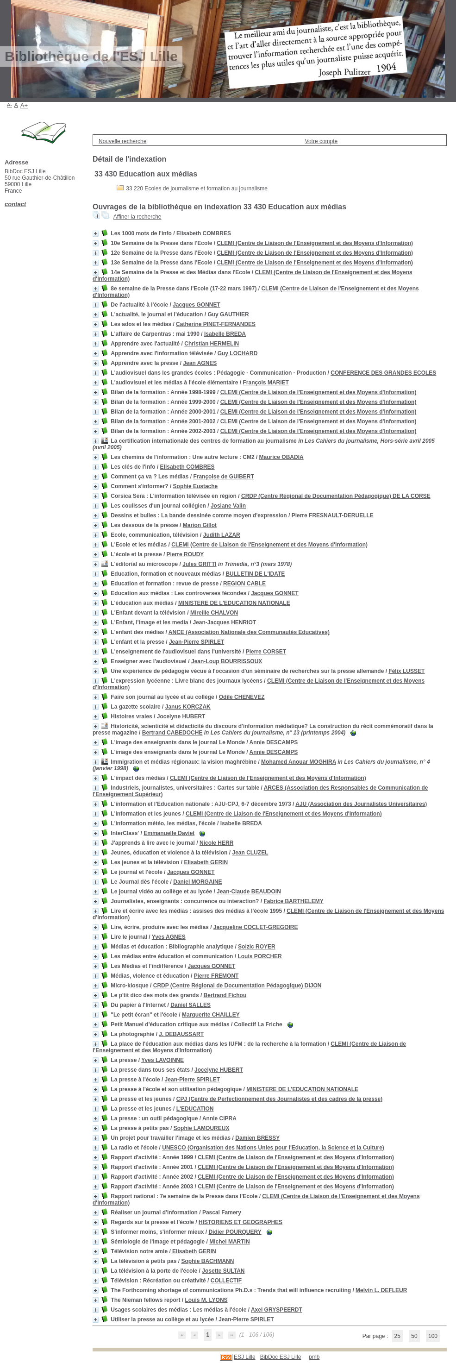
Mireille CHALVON (214, 612)
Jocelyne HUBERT (181, 716)
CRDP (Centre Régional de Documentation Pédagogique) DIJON (237, 985)
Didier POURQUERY (234, 1232)
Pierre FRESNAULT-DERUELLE (333, 515)
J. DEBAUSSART (181, 1034)
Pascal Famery (221, 1212)
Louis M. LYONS (206, 1300)
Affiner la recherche (137, 217)
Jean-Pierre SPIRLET (196, 642)
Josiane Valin (228, 505)
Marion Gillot (200, 525)
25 (397, 1336)
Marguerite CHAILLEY (211, 1014)
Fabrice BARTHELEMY (293, 901)
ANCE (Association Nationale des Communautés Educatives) (249, 632)
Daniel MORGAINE (197, 882)
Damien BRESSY (257, 1138)
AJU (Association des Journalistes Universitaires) (361, 804)
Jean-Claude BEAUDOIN (249, 891)
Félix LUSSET (406, 671)
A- (9, 104)
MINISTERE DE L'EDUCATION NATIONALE (234, 603)
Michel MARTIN (229, 1241)
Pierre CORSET (266, 651)
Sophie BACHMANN (207, 1261)
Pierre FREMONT (216, 976)
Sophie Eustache (195, 486)
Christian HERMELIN (211, 343)
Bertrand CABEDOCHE (172, 732)
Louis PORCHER (259, 956)
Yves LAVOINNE (162, 1060)
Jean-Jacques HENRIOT (224, 622)
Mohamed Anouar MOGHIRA (298, 762)
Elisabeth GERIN (206, 862)
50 (414, 1336)
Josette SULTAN (223, 1271)
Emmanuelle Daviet (169, 833)
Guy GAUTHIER (228, 314)
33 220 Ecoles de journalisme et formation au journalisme (192, 188)
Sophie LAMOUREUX (202, 1128)
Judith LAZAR (221, 535)
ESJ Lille (245, 1357)
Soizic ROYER (256, 946)
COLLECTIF (226, 1280)
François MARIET (266, 382)
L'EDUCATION (195, 1108)
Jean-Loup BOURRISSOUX (226, 661)
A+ (24, 105)
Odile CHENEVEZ (242, 697)
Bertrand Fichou (225, 995)
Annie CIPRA (219, 1118)
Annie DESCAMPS (274, 742)
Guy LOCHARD (238, 353)
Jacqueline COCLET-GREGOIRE (255, 927)
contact (15, 204)
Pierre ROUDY (185, 554)
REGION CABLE (244, 583)
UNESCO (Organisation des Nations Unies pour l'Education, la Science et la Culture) (273, 1147)
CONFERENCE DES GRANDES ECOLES (383, 373)
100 (432, 1336)
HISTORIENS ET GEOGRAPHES (240, 1222)
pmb (314, 1357)
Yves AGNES (169, 937)
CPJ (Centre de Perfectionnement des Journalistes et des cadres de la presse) (279, 1099)
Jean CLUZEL (250, 852)
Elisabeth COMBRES (203, 233)
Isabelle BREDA (225, 334)
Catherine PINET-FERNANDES (216, 324)
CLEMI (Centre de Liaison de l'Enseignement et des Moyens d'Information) (315, 243)
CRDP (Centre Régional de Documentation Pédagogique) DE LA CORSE (336, 496)
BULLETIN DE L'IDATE (255, 574)
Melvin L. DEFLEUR (381, 1290)
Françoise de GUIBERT (223, 476)
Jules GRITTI (199, 564)
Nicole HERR (216, 843)
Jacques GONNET (196, 304)
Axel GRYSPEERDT (276, 1309)
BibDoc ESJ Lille (280, 1357)
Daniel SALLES (190, 1005)
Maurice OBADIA (281, 457)
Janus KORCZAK (188, 706)
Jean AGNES (200, 363)
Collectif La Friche (258, 1024)
